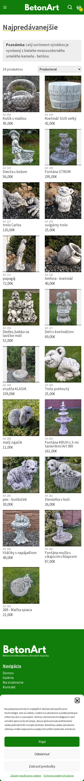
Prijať (42, 742)
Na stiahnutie (13, 682)
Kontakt (9, 687)
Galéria (8, 678)
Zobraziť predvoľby (42, 766)
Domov (8, 673)
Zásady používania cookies (25, 775)
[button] (77, 700)
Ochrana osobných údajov (58, 775)
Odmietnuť (42, 754)
